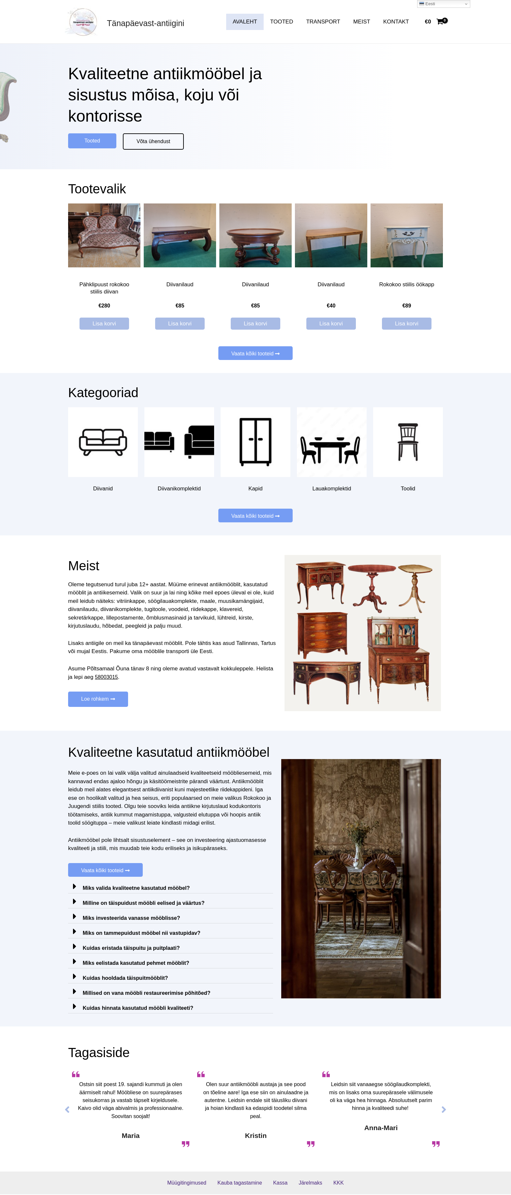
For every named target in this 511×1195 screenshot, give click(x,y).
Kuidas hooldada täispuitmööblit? (127, 979)
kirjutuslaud (216, 807)
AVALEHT (253, 22)
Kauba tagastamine (245, 1183)
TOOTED (288, 22)
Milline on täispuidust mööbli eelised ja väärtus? (146, 904)
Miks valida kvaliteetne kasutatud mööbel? (139, 889)
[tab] (170, 886)
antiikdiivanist (158, 790)
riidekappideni (239, 790)
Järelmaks (307, 1183)
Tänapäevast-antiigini (145, 23)
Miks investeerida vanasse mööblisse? (134, 919)
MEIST (364, 22)
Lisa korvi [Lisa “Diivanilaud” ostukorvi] (180, 324)
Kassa (282, 1183)
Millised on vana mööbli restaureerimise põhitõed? (149, 994)
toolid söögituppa (89, 823)
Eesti (427, 4)
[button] (92, 140)
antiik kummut (118, 815)
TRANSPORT (328, 22)
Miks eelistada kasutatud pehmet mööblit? (138, 964)
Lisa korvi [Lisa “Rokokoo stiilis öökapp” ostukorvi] (406, 324)
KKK (331, 1183)
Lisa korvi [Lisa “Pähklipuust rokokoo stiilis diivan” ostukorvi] (104, 324)
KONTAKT (397, 22)
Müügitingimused (195, 1183)
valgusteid (188, 815)
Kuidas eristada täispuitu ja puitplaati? (133, 949)
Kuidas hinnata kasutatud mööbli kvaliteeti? (140, 1009)
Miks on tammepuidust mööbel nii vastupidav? (144, 934)
